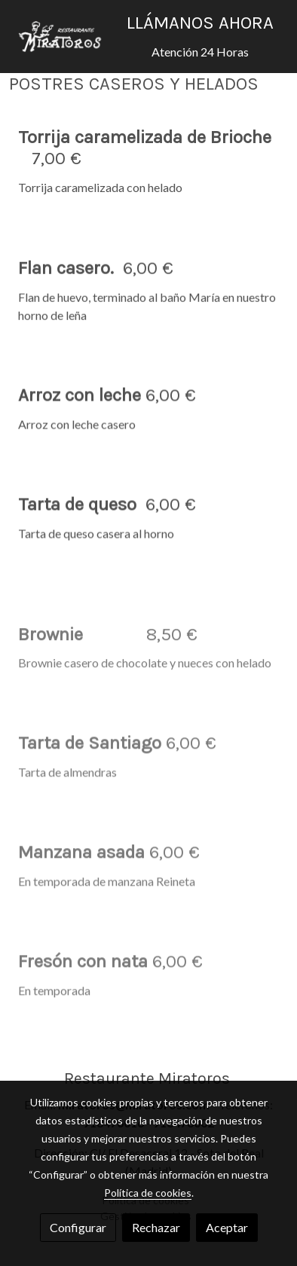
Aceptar (227, 1227)
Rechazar (156, 1227)
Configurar (78, 1227)
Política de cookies (147, 1192)
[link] (60, 36)
